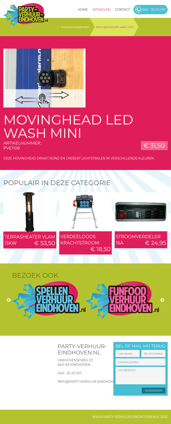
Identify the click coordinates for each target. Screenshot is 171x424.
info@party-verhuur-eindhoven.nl (90, 382)
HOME (83, 10)
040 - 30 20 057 (69, 373)
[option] (49, 300)
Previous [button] (8, 300)
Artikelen (101, 10)
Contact (122, 10)
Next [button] (162, 300)
